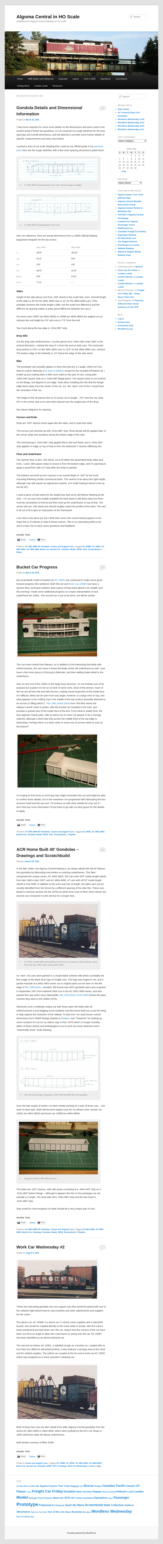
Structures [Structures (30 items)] (23, 1511)
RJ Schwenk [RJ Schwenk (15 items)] (58, 1505)
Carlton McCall (125, 277)
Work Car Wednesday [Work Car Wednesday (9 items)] (25, 1517)
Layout (75, 79)
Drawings (37, 1232)
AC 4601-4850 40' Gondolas (37, 546)
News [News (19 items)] (56, 1498)
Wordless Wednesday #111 (131, 129)
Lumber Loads (41, 86)
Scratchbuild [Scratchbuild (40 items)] (94, 1505)
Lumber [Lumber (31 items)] (139, 1491)
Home (20, 79)
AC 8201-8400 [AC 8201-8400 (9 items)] (21, 1486)
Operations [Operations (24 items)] (100, 1497)
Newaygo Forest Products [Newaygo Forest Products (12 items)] (40, 1498)
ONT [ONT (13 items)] (73, 1498)
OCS (85, 549)
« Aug (123, 171)
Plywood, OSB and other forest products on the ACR (131, 303)
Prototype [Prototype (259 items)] (27, 1504)
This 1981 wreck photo (58, 703)
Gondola (65, 549)
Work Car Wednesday (77, 1466)
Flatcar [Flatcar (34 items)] (21, 1491)
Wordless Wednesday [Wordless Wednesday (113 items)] (112, 1511)
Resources (57, 86)
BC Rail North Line (127, 238)
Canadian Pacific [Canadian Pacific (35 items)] (113, 1485)
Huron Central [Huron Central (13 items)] (109, 1492)
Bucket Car (55, 549)
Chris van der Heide (127, 270)
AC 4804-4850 (33, 549)
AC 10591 (96, 546)
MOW (79, 549)
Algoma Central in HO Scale (48, 16)
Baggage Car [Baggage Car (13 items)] (77, 1486)
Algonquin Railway (127, 235)
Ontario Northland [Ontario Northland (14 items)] (84, 1498)
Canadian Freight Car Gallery (132, 231)
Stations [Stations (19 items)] (129, 1505)
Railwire (66, 1018)
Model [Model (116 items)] (22, 1497)
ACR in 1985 (90, 79)
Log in (121, 318)
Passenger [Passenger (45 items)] (121, 1497)
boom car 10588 (77, 583)
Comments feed (125, 325)
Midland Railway (126, 248)
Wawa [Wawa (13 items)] (68, 1512)
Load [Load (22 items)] (130, 1491)
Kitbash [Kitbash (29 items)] (121, 1491)
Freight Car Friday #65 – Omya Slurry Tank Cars (131, 293)
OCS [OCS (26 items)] (67, 1497)
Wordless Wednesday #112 (131, 126)
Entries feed (124, 322)
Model (73, 549)
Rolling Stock (23, 86)
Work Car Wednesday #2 (40, 1247)
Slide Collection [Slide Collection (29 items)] (114, 1505)
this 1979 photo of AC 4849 (74, 995)
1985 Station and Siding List (41, 79)
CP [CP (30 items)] (138, 1485)
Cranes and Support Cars (62, 546)
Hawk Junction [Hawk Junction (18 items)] (84, 1491)
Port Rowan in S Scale (129, 245)
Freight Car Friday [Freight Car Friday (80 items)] (47, 1491)
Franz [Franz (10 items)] (28, 1492)
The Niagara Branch (127, 241)
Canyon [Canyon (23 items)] (130, 1486)
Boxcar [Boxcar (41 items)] (89, 1485)
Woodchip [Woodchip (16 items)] (76, 1512)
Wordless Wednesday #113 (131, 122)
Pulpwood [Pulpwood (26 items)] (45, 1505)
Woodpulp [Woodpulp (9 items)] (87, 1512)
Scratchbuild (94, 549)
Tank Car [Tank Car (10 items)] (34, 1512)
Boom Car (44, 549)
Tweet (32, 539)
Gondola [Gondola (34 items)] (69, 1491)
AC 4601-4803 (98, 832)
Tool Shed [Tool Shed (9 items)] (43, 1512)
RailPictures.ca (125, 228)
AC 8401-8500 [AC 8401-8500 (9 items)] (33, 1486)
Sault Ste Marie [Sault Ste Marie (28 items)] (74, 1505)
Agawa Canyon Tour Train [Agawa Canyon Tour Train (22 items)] (55, 1486)
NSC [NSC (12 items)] (62, 1498)
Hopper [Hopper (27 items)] (97, 1491)
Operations (105, 79)
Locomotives (121, 79)
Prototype (62, 1466)
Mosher (139, 266)
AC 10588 (86, 546)
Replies (71, 834)
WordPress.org (125, 329)
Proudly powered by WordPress (81, 1533)
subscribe (63, 79)
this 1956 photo (33, 987)
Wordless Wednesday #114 (131, 119)
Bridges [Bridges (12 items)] (98, 1486)
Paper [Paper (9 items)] (110, 1498)
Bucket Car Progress (36, 567)
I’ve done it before (52, 370)
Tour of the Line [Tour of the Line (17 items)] (56, 1512)
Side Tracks (123, 109)
